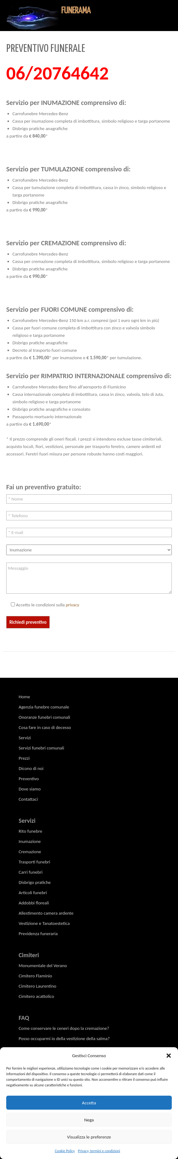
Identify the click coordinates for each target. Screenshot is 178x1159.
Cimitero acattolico (36, 996)
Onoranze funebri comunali (44, 717)
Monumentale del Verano (43, 965)
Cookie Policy (65, 1151)
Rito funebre (30, 831)
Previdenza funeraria (38, 933)
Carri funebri (31, 872)
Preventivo (29, 778)
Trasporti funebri (34, 862)
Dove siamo (30, 789)
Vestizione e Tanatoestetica (44, 923)
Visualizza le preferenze (89, 1137)
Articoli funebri (33, 892)
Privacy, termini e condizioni (99, 1151)
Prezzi (24, 758)
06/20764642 (57, 73)
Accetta (89, 1103)
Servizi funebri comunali (41, 748)
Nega (89, 1120)
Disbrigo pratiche (35, 882)
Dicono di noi (31, 768)
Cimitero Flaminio (35, 976)
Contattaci (28, 799)
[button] (169, 1056)
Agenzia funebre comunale (44, 707)
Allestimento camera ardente (46, 913)
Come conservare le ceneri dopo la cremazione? (64, 1028)
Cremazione (30, 851)
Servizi (25, 737)
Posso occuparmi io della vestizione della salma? (64, 1038)
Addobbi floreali (34, 903)
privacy (72, 605)
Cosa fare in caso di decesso (45, 727)
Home (24, 696)
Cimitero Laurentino (37, 986)
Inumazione (30, 841)
